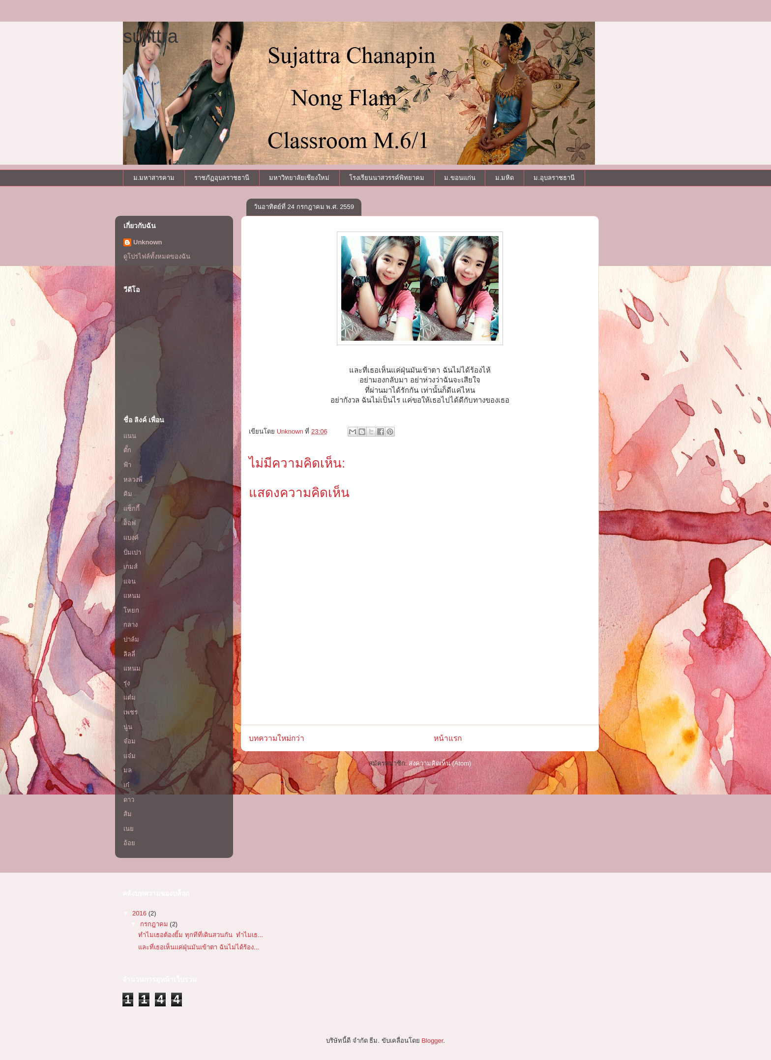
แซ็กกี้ (131, 508)
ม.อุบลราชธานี (554, 177)
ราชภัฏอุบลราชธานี (221, 177)
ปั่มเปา (132, 552)
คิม (127, 494)
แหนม (132, 595)
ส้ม (127, 814)
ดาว (128, 799)
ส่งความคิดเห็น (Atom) (440, 763)
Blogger (432, 1040)
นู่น (127, 727)
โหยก (131, 610)
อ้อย (129, 843)
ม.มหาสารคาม (154, 177)
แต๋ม (129, 697)
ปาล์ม (131, 639)
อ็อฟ (129, 523)
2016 (140, 913)
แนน (129, 436)
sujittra (150, 36)
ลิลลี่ (129, 654)
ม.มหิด (504, 177)
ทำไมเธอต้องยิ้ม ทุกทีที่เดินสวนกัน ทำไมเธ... (200, 935)
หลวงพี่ (133, 479)
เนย (128, 828)
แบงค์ (131, 537)
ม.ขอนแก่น (459, 177)
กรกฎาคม (155, 924)
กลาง (130, 624)
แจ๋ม (129, 756)
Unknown (147, 242)
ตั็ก (127, 450)
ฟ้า (127, 465)
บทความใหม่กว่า (276, 738)
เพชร (130, 712)
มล (127, 770)
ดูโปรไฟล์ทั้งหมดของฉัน (156, 256)
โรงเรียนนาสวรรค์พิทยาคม (386, 177)
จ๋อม (129, 741)
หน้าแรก (448, 738)
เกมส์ (130, 566)
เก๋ (126, 785)
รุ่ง (126, 683)
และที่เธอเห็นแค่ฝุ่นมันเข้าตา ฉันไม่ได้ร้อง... (198, 947)
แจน (129, 581)
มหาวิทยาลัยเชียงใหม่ (299, 177)
